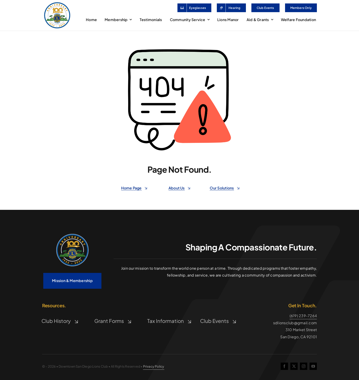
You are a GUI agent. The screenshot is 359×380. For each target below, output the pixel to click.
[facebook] (284, 366)
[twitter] (294, 366)
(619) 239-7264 (303, 315)
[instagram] (303, 366)
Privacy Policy (153, 366)
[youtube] (313, 366)
